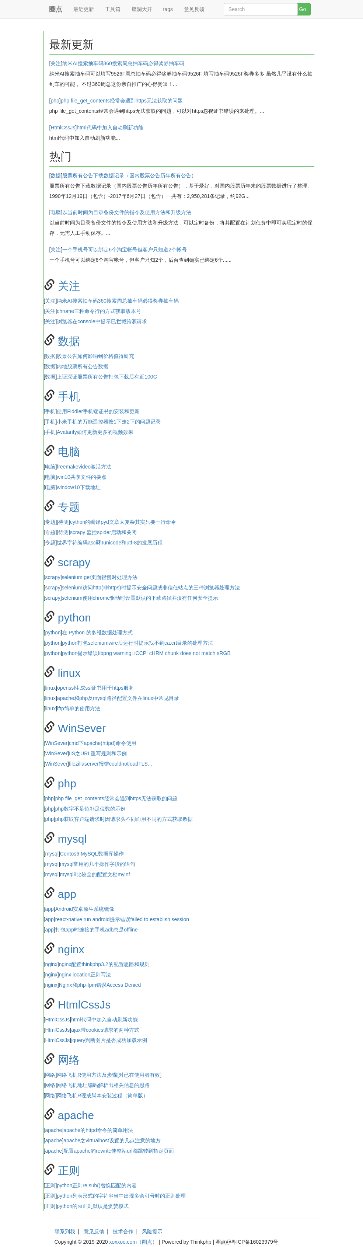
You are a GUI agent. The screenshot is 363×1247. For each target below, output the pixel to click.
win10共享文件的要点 (82, 477)
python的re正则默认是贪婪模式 (92, 1206)
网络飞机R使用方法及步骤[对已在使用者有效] (109, 1075)
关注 (55, 63)
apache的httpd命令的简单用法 (98, 1130)
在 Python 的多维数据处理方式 (97, 632)
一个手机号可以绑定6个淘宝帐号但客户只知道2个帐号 (124, 249)
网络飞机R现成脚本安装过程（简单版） (102, 1095)
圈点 (55, 9)
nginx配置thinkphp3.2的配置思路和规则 (104, 964)
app (67, 894)
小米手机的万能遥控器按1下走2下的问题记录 (109, 422)
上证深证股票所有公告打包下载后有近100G (107, 377)
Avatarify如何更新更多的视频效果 (95, 432)
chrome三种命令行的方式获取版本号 (99, 311)
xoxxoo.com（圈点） (133, 1242)
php (54, 101)
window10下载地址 (78, 487)
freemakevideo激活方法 (84, 467)
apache (76, 1115)
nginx (71, 949)
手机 (69, 396)
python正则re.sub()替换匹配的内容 (96, 1185)
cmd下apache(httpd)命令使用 (102, 743)
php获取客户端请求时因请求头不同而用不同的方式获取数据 (124, 819)
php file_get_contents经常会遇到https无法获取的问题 (122, 101)
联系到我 (65, 1231)
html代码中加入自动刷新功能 (110, 127)
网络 (69, 1060)
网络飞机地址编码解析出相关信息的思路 (103, 1085)
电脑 (55, 212)
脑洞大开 (142, 9)
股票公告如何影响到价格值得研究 (95, 356)
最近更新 (83, 9)
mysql (72, 839)
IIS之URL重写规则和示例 (98, 753)
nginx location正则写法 (85, 975)
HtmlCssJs (62, 127)
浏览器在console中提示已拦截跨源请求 (102, 321)
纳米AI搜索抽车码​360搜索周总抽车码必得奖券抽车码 (123, 63)
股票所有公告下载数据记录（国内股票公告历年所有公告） (129, 175)
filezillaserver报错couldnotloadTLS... (110, 764)
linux (69, 673)
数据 (55, 175)
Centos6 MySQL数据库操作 (92, 854)
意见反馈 (194, 9)
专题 (69, 507)
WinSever (82, 728)
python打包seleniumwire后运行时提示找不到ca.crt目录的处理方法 (137, 643)
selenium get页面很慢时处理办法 (99, 577)
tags (168, 9)
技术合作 (123, 1231)
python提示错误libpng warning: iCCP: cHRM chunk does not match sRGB (146, 653)
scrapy (74, 562)
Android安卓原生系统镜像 (84, 909)
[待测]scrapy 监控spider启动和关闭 (97, 532)
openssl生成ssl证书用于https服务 (95, 688)
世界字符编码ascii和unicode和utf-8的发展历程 (110, 543)
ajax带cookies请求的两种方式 (105, 1030)
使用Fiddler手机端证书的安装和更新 (98, 411)
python (74, 618)
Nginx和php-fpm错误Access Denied (100, 985)
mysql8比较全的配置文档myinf (95, 874)
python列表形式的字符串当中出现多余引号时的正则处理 (121, 1196)
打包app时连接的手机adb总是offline (96, 930)
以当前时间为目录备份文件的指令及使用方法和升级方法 (126, 212)
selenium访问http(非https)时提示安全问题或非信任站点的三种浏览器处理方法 (151, 588)
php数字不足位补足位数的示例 (90, 809)
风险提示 (152, 1231)
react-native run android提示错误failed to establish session (122, 919)
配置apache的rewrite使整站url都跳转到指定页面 (118, 1151)
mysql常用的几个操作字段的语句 (98, 864)
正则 (69, 1170)
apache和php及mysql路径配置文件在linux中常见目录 (118, 698)
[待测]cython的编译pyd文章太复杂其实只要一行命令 (116, 522)
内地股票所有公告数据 (82, 366)
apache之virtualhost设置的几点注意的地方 (112, 1140)
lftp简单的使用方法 (78, 708)
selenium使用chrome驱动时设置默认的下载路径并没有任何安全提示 (140, 598)
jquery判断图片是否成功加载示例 (109, 1040)
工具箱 (113, 9)
